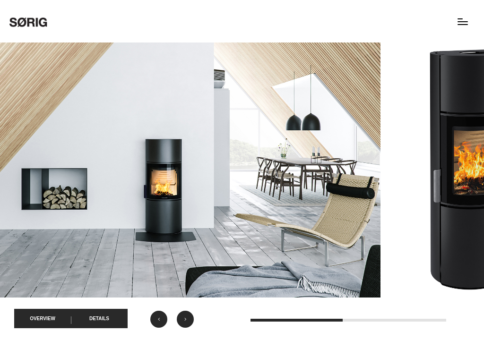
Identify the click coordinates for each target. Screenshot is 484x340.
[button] (158, 319)
